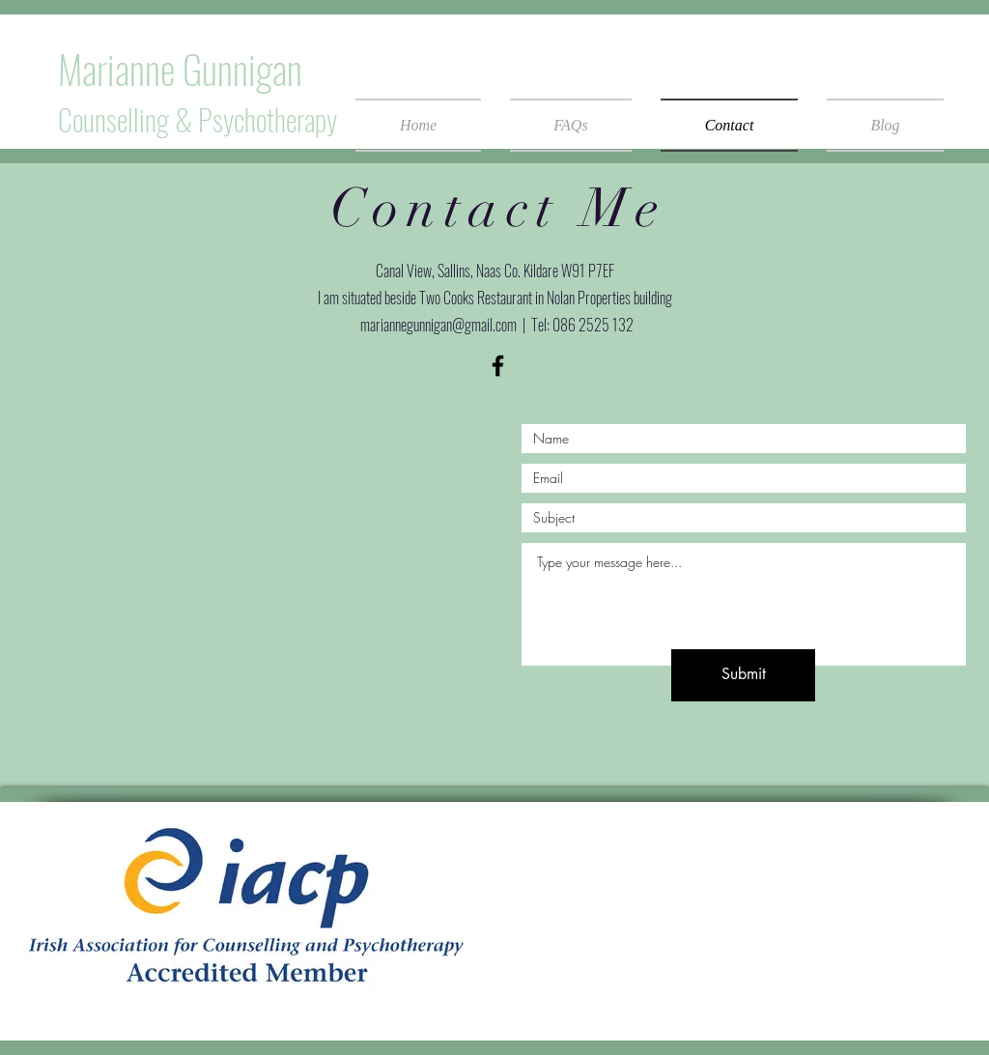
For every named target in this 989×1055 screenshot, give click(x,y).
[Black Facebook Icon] (498, 366)
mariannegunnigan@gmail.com (438, 324)
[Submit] (743, 675)
